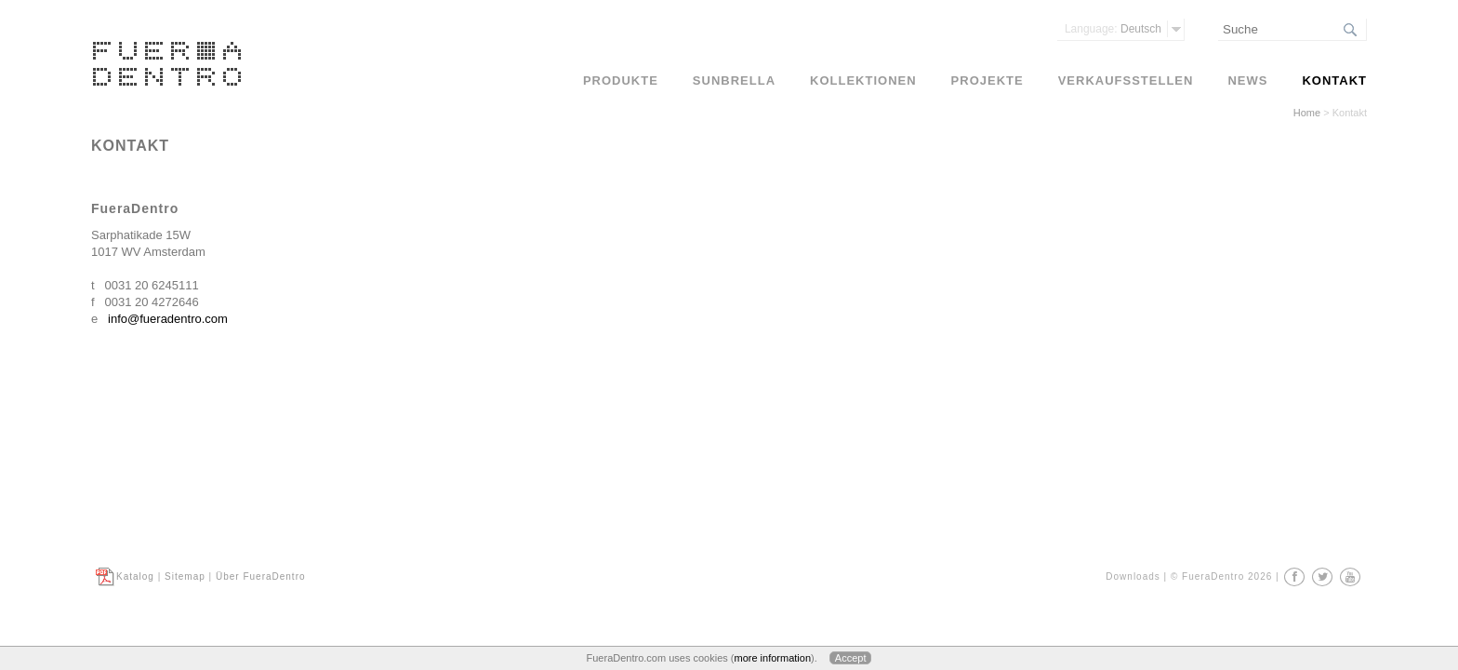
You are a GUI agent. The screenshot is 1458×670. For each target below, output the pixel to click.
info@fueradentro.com (168, 319)
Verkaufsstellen (1126, 80)
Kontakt (1334, 80)
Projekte (987, 80)
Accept (851, 657)
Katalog (135, 576)
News (1247, 80)
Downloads (1133, 576)
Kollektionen (863, 80)
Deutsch (1113, 28)
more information (772, 657)
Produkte (620, 80)
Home (1306, 112)
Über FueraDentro (261, 576)
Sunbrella (734, 80)
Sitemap (185, 576)
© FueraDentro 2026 (1221, 576)
